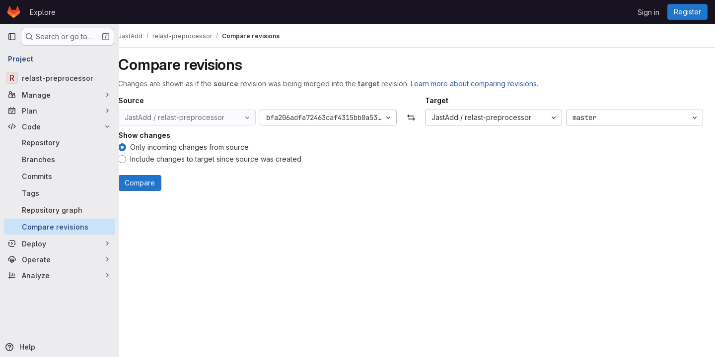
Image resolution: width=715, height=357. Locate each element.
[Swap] (417, 117)
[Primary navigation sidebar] (12, 37)
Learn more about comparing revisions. (487, 83)
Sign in (648, 12)
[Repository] (59, 142)
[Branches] (59, 159)
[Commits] (59, 176)
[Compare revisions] (59, 227)
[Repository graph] (59, 210)
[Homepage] (13, 12)
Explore (43, 12)
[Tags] (59, 193)
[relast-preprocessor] (59, 78)
